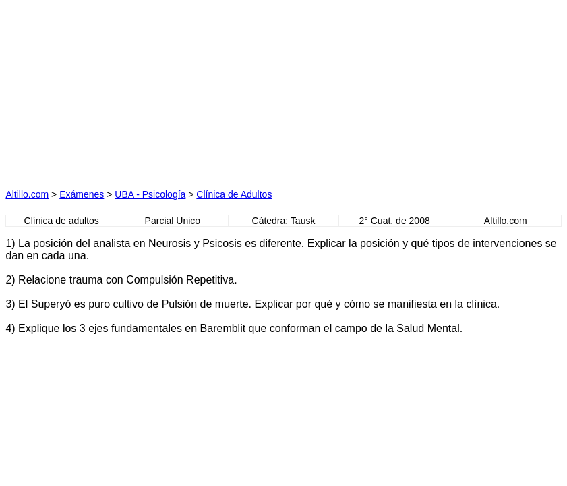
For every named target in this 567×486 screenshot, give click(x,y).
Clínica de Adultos (234, 194)
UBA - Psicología (150, 194)
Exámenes (81, 194)
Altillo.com (27, 194)
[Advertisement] (154, 89)
